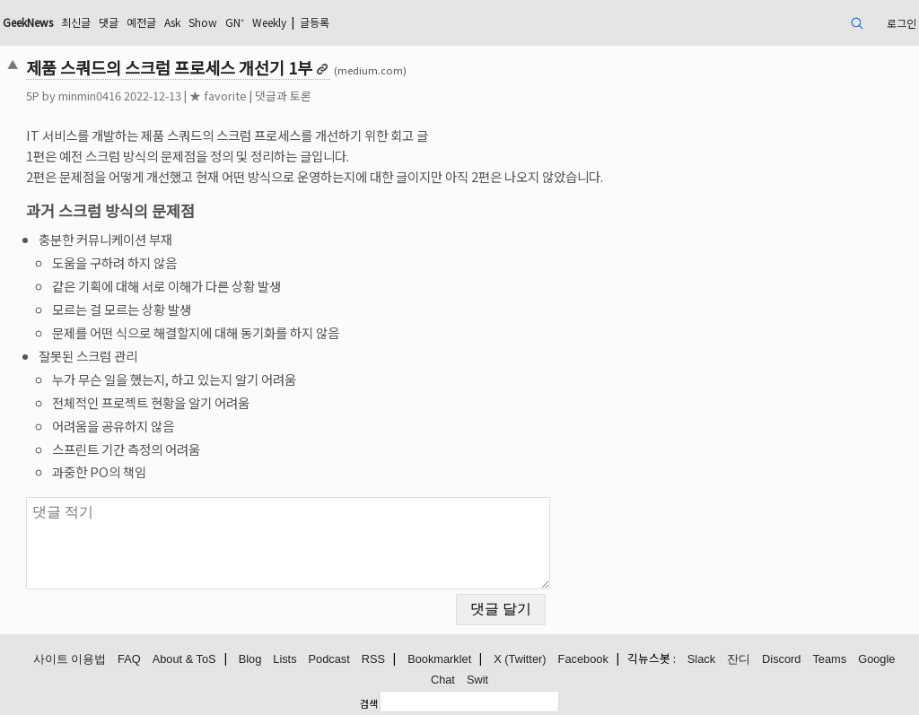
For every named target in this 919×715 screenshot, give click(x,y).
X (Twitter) (520, 659)
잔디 (738, 659)
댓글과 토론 (283, 95)
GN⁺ (234, 22)
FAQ (129, 659)
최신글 (76, 22)
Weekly (269, 22)
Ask (172, 22)
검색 (369, 703)
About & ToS (184, 659)
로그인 (901, 23)
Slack (701, 659)
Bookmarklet (439, 659)
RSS (373, 659)
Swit (477, 679)
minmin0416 (89, 95)
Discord (781, 659)
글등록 (314, 22)
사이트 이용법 (70, 659)
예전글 (141, 22)
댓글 (108, 22)
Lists (284, 659)
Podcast (329, 659)
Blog (250, 659)
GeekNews (28, 22)
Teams (829, 659)
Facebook (583, 659)
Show (202, 22)
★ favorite (218, 95)
